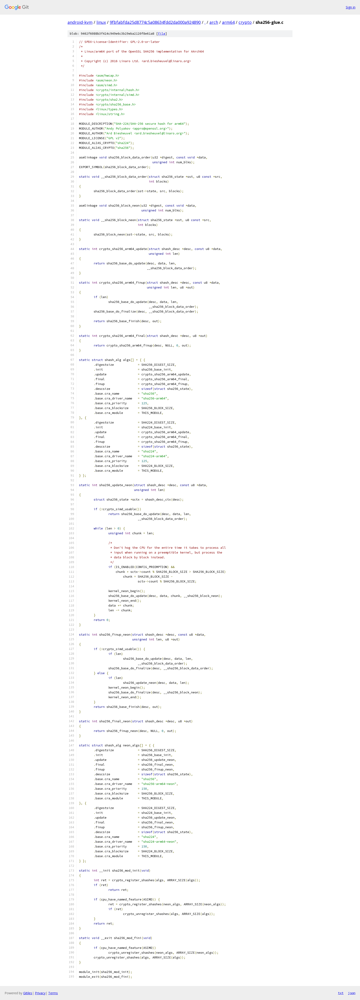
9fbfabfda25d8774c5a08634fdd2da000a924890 (155, 22)
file (161, 34)
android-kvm (80, 22)
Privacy (40, 993)
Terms (53, 993)
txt (340, 993)
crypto (245, 22)
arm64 (228, 22)
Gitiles (27, 993)
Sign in (350, 7)
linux (101, 22)
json (351, 993)
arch (213, 22)
